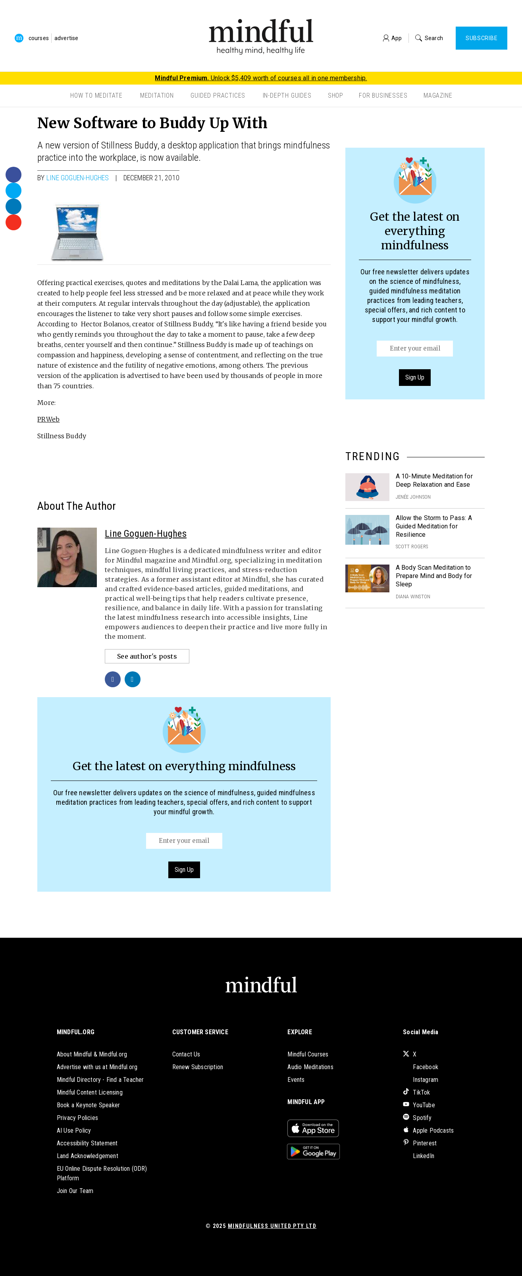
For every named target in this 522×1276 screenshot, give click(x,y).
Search (429, 38)
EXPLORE (299, 1032)
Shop (335, 95)
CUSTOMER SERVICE (200, 1032)
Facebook (420, 1067)
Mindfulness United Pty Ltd (272, 1226)
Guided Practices (218, 95)
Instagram (420, 1079)
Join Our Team (75, 1191)
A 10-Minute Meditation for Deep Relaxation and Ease (434, 480)
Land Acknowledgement (87, 1156)
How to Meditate (96, 95)
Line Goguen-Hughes (77, 178)
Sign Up (184, 869)
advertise (66, 38)
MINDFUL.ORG (75, 1032)
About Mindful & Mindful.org (92, 1054)
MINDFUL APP (306, 1102)
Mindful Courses (307, 1054)
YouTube (419, 1105)
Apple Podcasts (428, 1130)
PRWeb (48, 419)
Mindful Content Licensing (90, 1092)
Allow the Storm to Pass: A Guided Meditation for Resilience (434, 526)
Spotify (417, 1118)
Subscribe (481, 38)
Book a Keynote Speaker (88, 1105)
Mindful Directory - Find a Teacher (100, 1079)
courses (39, 38)
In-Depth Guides (287, 95)
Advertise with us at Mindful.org (97, 1067)
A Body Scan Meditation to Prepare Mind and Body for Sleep (434, 576)
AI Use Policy (74, 1130)
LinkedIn (418, 1156)
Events (295, 1079)
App (392, 38)
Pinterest (420, 1143)
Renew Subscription (197, 1067)
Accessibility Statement (87, 1143)
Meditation (157, 95)
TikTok (416, 1092)
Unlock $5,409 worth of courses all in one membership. (261, 78)
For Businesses (383, 95)
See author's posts (147, 656)
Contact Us (186, 1054)
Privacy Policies (77, 1118)
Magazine (438, 95)
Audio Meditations (310, 1067)
